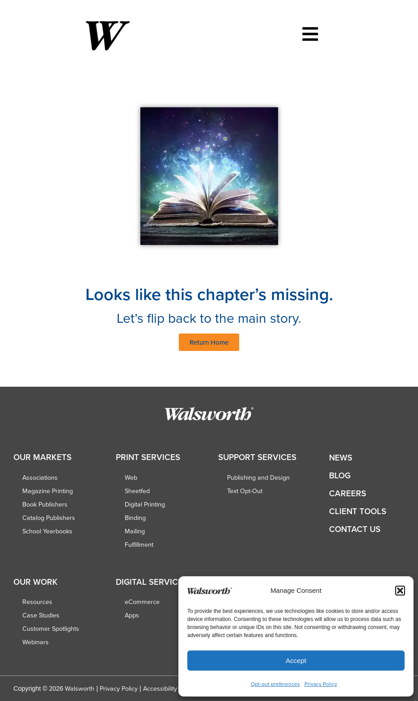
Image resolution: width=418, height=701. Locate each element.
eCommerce (142, 601)
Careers (347, 493)
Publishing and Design (258, 477)
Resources (37, 601)
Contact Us (354, 529)
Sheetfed (137, 490)
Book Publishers (45, 504)
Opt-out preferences (275, 684)
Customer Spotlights (50, 628)
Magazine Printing (47, 490)
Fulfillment (139, 544)
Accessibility (160, 688)
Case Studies (40, 615)
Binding (135, 517)
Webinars (35, 642)
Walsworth (79, 688)
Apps (132, 615)
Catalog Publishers (48, 517)
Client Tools (357, 511)
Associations (40, 477)
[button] (400, 590)
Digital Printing (145, 504)
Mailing (135, 531)
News (340, 458)
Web (131, 477)
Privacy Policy (320, 684)
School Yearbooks (47, 531)
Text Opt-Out (244, 490)
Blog (339, 475)
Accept (296, 660)
